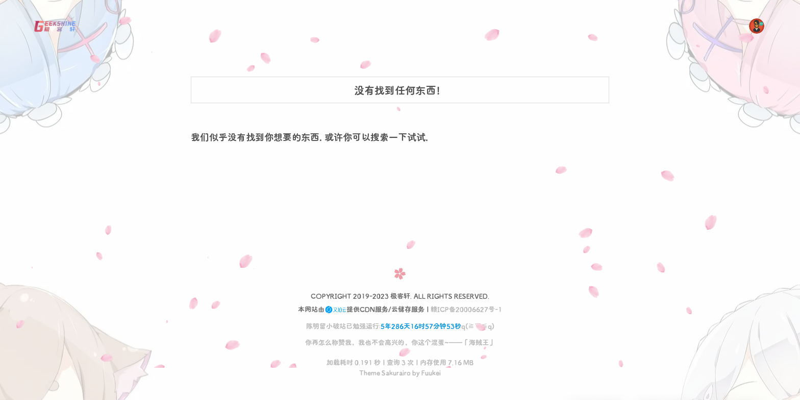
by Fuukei (426, 372)
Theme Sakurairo (385, 372)
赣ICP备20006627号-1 (466, 308)
